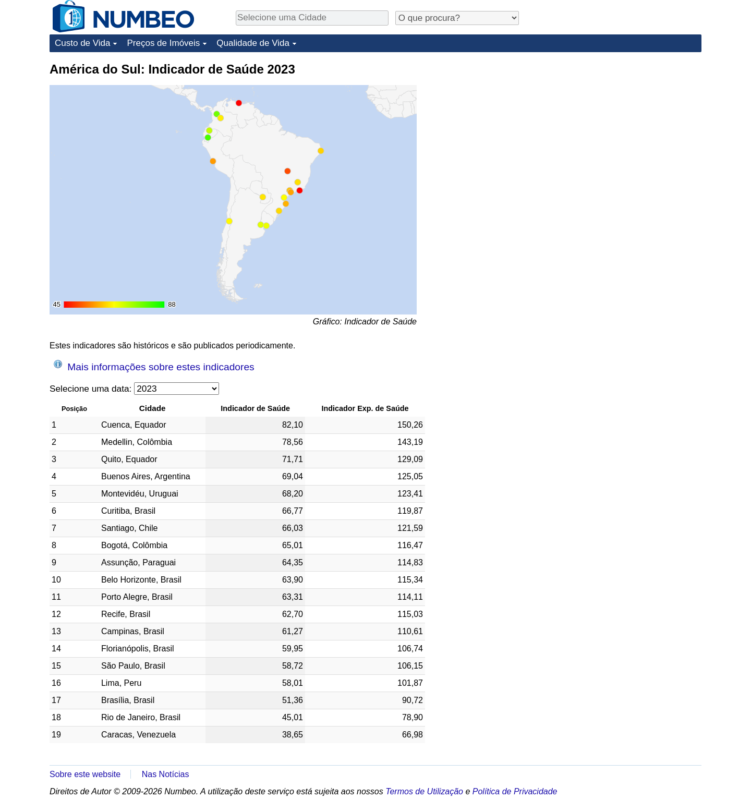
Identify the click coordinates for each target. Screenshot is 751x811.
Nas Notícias (165, 774)
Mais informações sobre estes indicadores (154, 366)
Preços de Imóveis (163, 43)
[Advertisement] (623, 126)
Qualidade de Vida (252, 43)
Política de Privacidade (515, 791)
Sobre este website (85, 774)
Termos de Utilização (424, 791)
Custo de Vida (82, 43)
